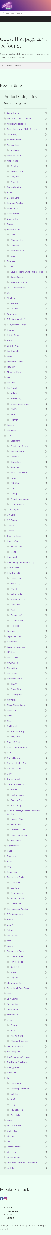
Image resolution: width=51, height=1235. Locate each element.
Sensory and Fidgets (16, 951)
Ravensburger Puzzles (17, 908)
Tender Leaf (16, 615)
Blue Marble (12, 218)
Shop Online (12, 1210)
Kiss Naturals (17, 1035)
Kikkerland (12, 641)
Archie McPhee (14, 155)
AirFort (14, 393)
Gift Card (11, 514)
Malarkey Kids (17, 594)
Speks (13, 972)
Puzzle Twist (17, 903)
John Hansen (17, 893)
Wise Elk (14, 182)
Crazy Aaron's (17, 956)
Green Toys (16, 583)
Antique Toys (13, 144)
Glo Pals (14, 409)
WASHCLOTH (17, 620)
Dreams (10, 329)
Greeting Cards (14, 536)
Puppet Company (19, 834)
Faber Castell (17, 171)
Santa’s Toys (16, 967)
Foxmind (15, 456)
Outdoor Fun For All (16, 784)
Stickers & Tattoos (15, 1046)
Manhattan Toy (18, 599)
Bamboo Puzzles (15, 203)
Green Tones (16, 578)
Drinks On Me (13, 335)
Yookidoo (15, 625)
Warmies (11, 1136)
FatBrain (11, 366)
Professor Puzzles (19, 472)
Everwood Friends (15, 361)
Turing (14, 493)
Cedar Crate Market (16, 287)
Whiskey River (17, 694)
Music (9, 720)
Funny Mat (12, 430)
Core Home (12, 314)
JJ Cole (14, 588)
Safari (10, 930)
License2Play (17, 819)
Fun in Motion (17, 961)
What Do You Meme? (20, 499)
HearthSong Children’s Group (20, 562)
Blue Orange (16, 398)
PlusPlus (15, 245)
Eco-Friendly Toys (15, 351)
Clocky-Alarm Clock (20, 403)
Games (10, 435)
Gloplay (10, 525)
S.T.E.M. (10, 924)
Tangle (14, 1104)
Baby (9, 192)
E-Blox (10, 340)
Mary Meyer (12, 673)
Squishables (16, 840)
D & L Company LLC (16, 319)
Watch (10, 1141)
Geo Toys (15, 887)
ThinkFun (15, 483)
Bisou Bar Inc (13, 213)
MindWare (11, 710)
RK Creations (17, 546)
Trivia (9, 1120)
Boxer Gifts (16, 689)
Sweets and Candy (19, 282)
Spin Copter (12, 998)
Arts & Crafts (13, 160)
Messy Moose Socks (16, 705)
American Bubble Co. (16, 123)
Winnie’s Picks (13, 1157)
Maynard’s (11, 699)
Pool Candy (16, 805)
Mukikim (14, 1094)
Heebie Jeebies (18, 794)
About (9, 1214)
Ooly (9, 773)
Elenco (14, 1030)
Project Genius (17, 898)
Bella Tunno (12, 208)
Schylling (15, 176)
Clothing (11, 298)
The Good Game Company (19, 1056)
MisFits (10, 715)
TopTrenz (15, 977)
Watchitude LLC (14, 1146)
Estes (9, 356)
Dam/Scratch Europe (16, 324)
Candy (10, 266)
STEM (9, 1020)
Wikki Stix (11, 1152)
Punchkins (12, 872)
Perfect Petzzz (18, 824)
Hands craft (12, 557)
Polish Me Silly (17, 731)
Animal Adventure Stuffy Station (22, 129)
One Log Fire (16, 800)
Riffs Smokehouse (15, 914)
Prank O (11, 861)
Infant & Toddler (14, 572)
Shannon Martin (14, 982)
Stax (13, 255)
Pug (9, 866)
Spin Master (12, 1004)
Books (10, 224)
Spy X (13, 1099)
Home (9, 1207)
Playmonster (17, 240)
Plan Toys (15, 604)
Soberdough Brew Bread (18, 988)
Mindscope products (20, 1088)
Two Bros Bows (14, 1125)
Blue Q (14, 684)
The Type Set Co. (14, 1067)
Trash (13, 488)
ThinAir (14, 419)
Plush (9, 850)
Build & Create (13, 229)
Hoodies (14, 303)
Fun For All (12, 388)
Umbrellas (12, 1130)
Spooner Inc (12, 1009)
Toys (9, 1078)
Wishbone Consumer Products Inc (22, 1162)
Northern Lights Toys (17, 763)
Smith (13, 551)
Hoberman (16, 1083)
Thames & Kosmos (19, 1041)
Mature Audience (14, 678)
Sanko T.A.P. (12, 935)
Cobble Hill (16, 882)
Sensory (10, 946)
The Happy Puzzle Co (17, 1062)
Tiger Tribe (12, 1072)
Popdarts (11, 856)
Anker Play (12, 134)
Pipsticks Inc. (13, 845)
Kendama (15, 467)
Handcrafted (12, 541)
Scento (10, 940)
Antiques (15, 150)
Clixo (9, 292)
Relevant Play (17, 250)
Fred (9, 377)
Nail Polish (12, 726)
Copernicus (16, 1025)
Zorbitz (10, 1167)
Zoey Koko (15, 736)
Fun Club (11, 382)
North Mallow (13, 758)
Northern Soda (14, 768)
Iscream (11, 631)
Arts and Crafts (14, 187)
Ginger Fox (16, 462)
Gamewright (13, 509)
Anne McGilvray (14, 139)
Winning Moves (18, 504)
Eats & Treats (13, 345)
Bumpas (11, 261)
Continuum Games (19, 446)
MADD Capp (12, 662)
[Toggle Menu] (47, 19)
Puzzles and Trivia (15, 877)
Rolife (10, 919)
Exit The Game (17, 451)
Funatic (10, 425)
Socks (9, 993)
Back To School (14, 197)
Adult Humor (13, 113)
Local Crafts (12, 657)
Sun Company (13, 1051)
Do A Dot (15, 166)
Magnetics (12, 668)
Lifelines (11, 652)
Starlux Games (14, 1014)
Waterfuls (15, 1115)
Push (13, 610)
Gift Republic (13, 520)
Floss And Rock (14, 372)
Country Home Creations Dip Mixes (27, 271)
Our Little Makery (15, 779)
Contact (10, 1217)
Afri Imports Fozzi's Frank (19, 118)
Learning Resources (16, 646)
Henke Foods (13, 567)
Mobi (13, 414)
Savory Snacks (17, 277)
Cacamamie (16, 440)
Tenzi (13, 477)
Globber (14, 789)
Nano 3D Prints (14, 742)
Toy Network (17, 1109)
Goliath (10, 530)
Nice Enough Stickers (17, 747)
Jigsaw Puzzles (14, 636)
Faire (13, 234)
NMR (9, 752)
